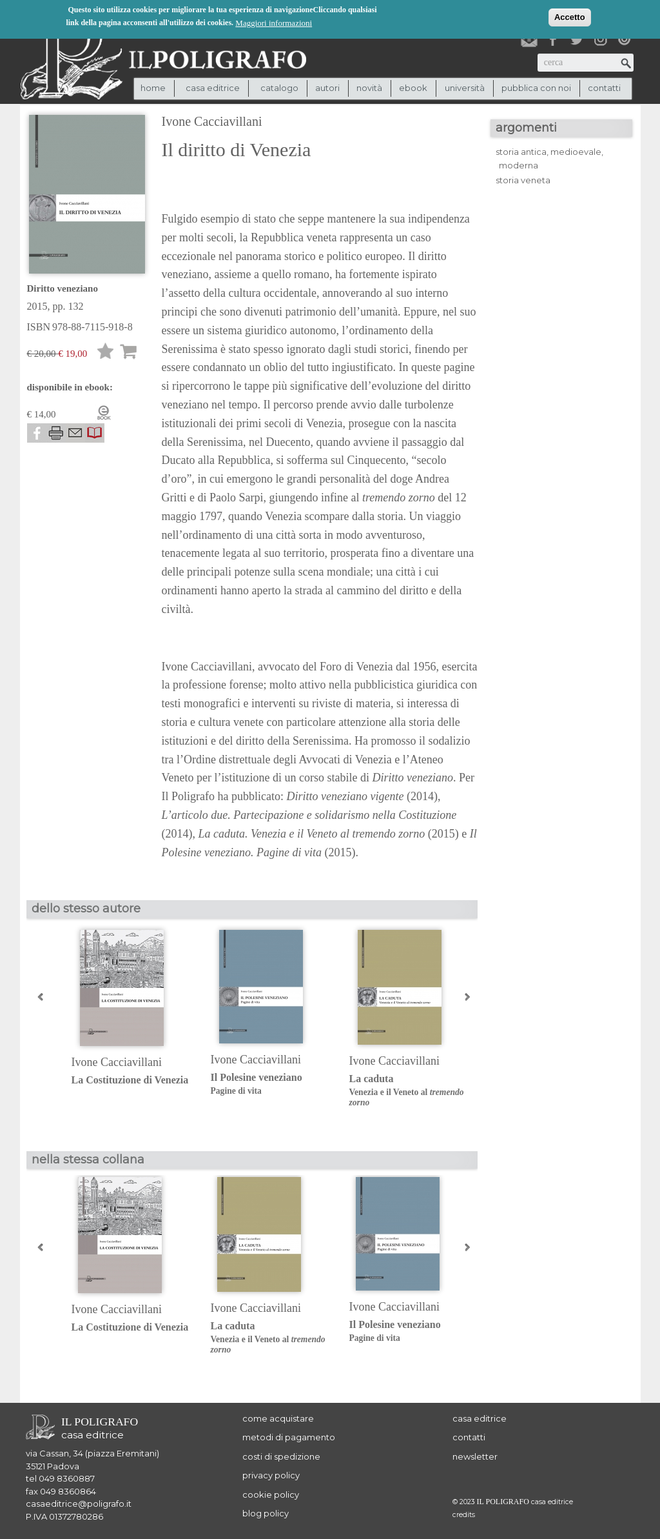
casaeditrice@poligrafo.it (78, 1503)
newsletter (475, 1456)
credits (463, 1515)
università (465, 88)
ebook (413, 88)
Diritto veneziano (62, 288)
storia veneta (523, 180)
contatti (604, 88)
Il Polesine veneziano (270, 1084)
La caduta (409, 1091)
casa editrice (479, 1418)
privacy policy (271, 1475)
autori (327, 88)
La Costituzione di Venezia (130, 1079)
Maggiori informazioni (273, 22)
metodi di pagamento (288, 1437)
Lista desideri (105, 353)
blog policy (265, 1513)
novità (369, 88)
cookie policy (270, 1494)
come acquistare (278, 1418)
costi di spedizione (281, 1456)
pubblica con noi (536, 88)
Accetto (569, 16)
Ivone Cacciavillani (212, 121)
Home (153, 88)
